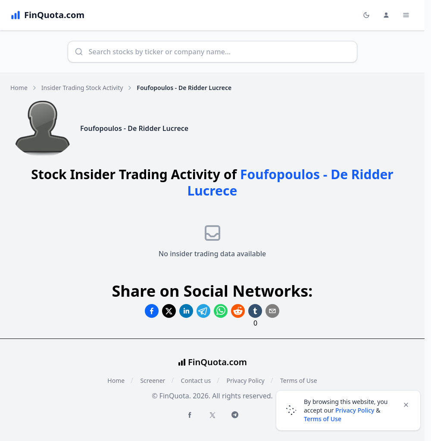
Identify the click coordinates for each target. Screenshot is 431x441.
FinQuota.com (217, 362)
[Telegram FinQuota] (235, 414)
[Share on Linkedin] (186, 311)
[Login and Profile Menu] (386, 15)
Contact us (196, 380)
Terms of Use (322, 419)
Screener (152, 380)
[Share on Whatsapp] (221, 311)
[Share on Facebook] (152, 311)
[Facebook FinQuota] (189, 414)
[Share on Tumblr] (255, 311)
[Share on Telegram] (203, 311)
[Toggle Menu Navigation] (406, 15)
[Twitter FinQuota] (212, 415)
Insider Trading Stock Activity (82, 88)
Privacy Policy (245, 380)
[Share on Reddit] (238, 311)
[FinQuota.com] (47, 15)
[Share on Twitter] (169, 311)
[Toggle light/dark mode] (366, 15)
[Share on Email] (272, 311)
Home (19, 88)
